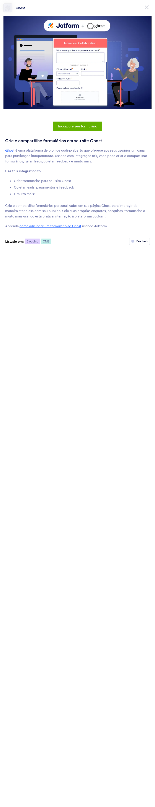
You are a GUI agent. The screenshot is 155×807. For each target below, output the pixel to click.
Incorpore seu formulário (77, 126)
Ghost (20, 8)
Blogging (32, 241)
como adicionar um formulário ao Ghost (50, 226)
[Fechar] (147, 6)
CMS (46, 241)
